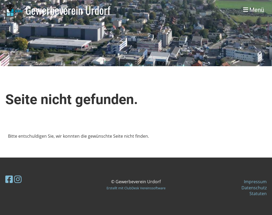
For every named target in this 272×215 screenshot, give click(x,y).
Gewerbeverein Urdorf (68, 10)
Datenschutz (254, 188)
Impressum (255, 182)
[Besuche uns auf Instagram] (18, 179)
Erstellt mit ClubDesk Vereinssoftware (136, 188)
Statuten (258, 193)
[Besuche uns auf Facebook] (9, 179)
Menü (253, 10)
